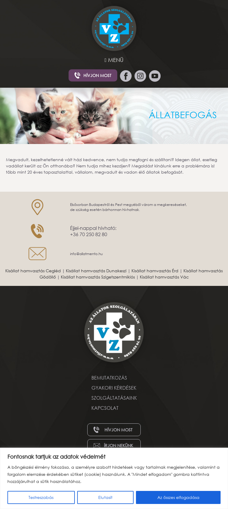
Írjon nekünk (118, 445)
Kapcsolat (104, 408)
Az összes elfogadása (178, 497)
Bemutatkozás (109, 377)
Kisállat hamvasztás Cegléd (33, 270)
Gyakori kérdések (113, 388)
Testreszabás (40, 497)
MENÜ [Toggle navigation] (113, 60)
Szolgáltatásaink (114, 398)
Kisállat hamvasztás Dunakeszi (96, 270)
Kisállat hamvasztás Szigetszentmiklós (98, 277)
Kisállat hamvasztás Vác (164, 277)
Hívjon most (97, 75)
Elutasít (105, 497)
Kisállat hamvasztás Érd (155, 270)
